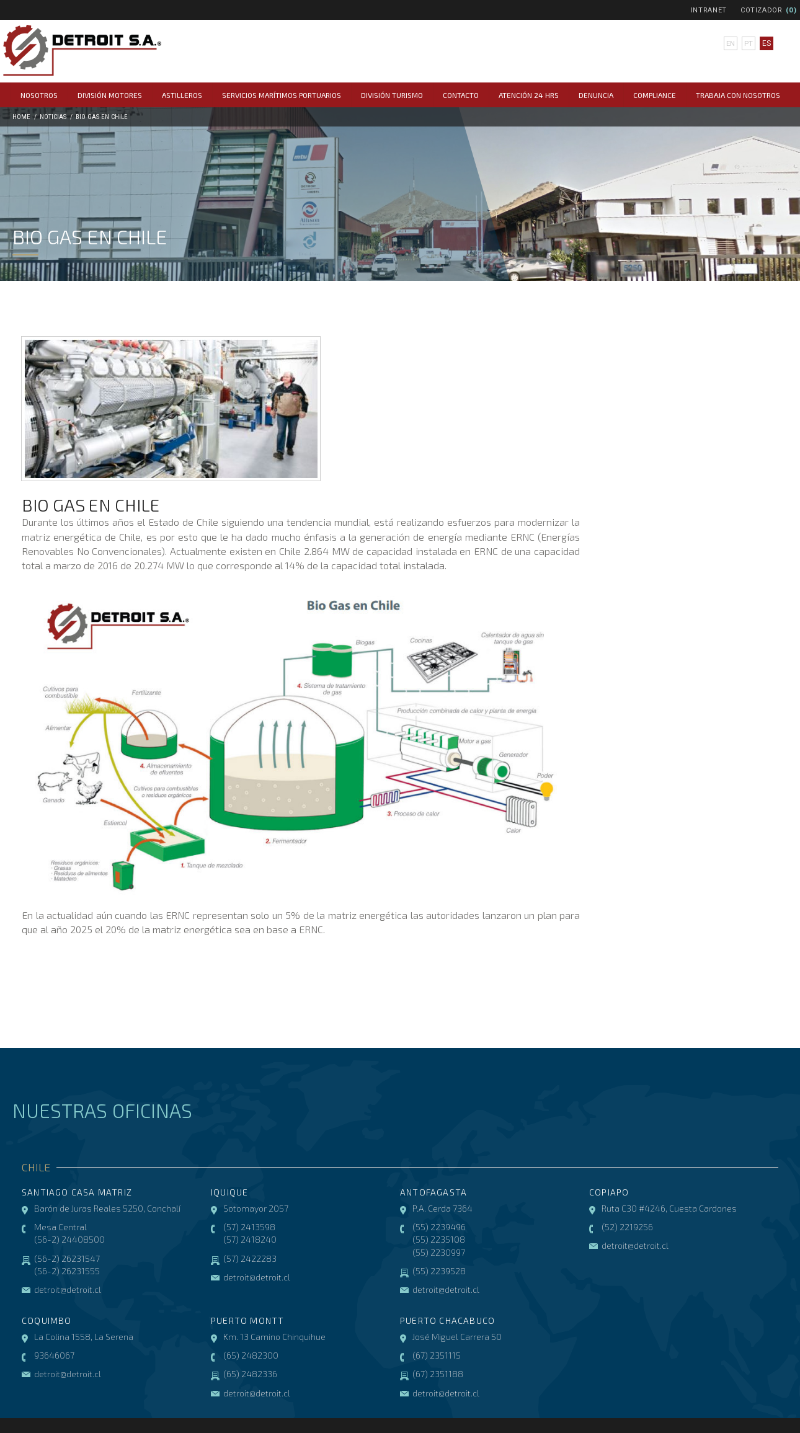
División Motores (110, 95)
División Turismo (392, 95)
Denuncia (596, 95)
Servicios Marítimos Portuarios (281, 95)
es (766, 43)
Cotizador (761, 10)
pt (748, 43)
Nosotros (39, 95)
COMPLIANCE (654, 95)
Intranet (709, 10)
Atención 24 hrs (529, 95)
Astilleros (182, 95)
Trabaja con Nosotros (738, 95)
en (730, 43)
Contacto (461, 95)
